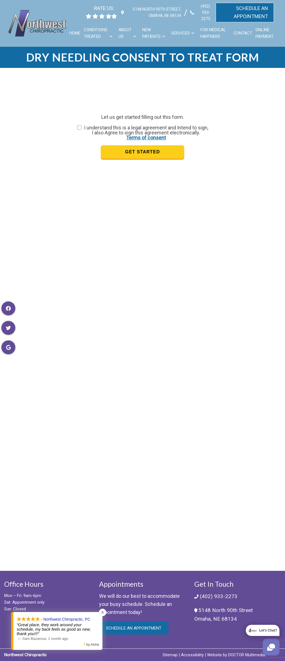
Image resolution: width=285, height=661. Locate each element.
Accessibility (192, 654)
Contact (243, 33)
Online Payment (265, 33)
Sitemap (170, 654)
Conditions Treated (96, 33)
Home (75, 33)
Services (181, 33)
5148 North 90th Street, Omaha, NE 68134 (155, 12)
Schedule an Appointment (133, 628)
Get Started (142, 151)
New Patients (152, 33)
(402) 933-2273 (204, 12)
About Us (125, 33)
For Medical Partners (214, 33)
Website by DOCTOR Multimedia (236, 654)
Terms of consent (146, 138)
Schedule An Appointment (251, 12)
